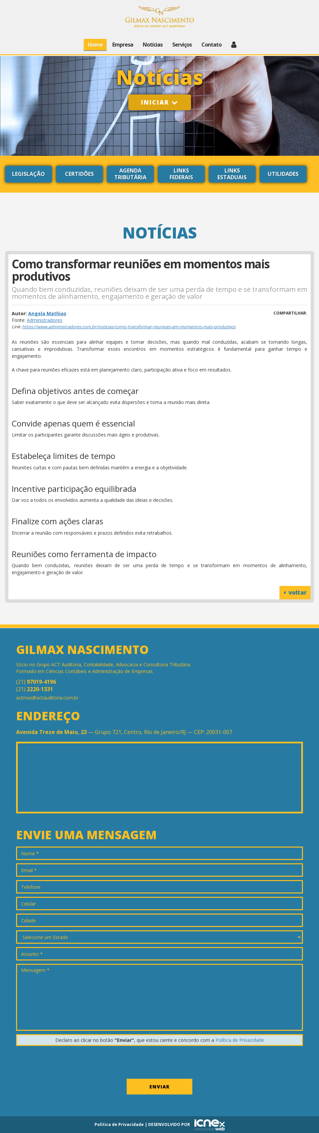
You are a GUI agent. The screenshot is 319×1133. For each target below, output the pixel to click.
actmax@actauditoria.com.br (47, 697)
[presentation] (67, 1062)
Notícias (153, 44)
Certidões (79, 174)
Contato (211, 44)
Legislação (28, 174)
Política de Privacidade (239, 1040)
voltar (295, 592)
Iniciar (159, 102)
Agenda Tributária (130, 174)
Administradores (44, 320)
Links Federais (181, 174)
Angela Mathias (47, 313)
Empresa (122, 44)
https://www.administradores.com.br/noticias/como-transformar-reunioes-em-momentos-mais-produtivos (129, 327)
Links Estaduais (232, 174)
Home (95, 44)
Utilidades (283, 174)
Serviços (182, 44)
